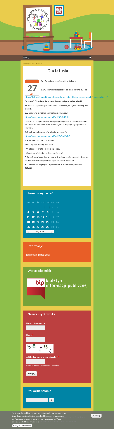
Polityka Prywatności (22, 427)
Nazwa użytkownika (36, 323)
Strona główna (28, 64)
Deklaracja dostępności (38, 254)
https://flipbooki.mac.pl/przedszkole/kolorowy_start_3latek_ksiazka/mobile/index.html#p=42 (66, 97)
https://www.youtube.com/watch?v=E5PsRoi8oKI (47, 117)
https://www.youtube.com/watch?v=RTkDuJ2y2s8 (47, 136)
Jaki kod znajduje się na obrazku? (42, 356)
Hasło (29, 334)
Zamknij (96, 417)
